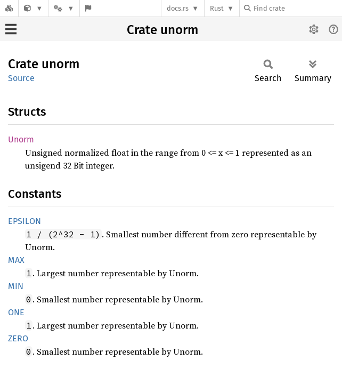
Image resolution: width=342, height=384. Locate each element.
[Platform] (63, 8)
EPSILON (24, 221)
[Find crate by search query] (297, 8)
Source (21, 78)
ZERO (18, 338)
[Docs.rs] (9, 8)
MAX (16, 260)
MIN (15, 286)
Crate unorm (162, 29)
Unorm (21, 139)
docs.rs (178, 8)
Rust (217, 8)
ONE (16, 312)
